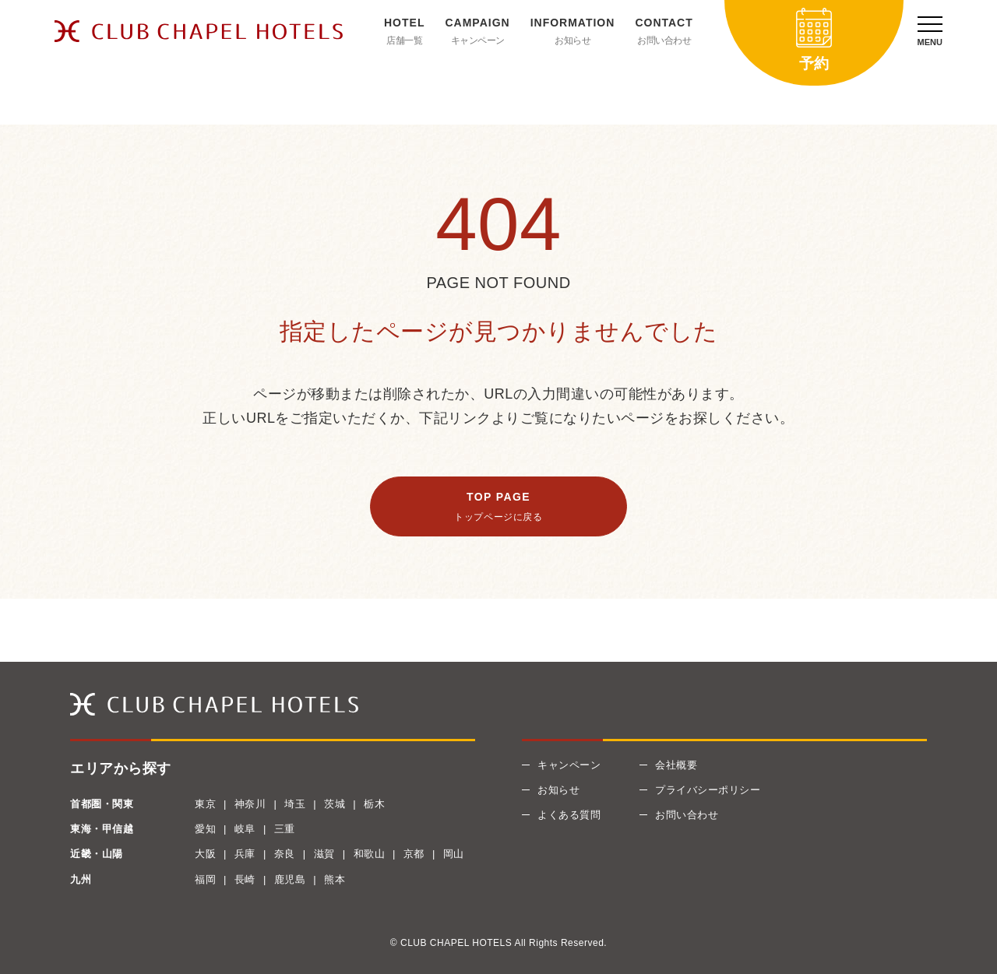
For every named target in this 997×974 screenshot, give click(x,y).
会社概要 (676, 765)
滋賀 (324, 854)
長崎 (244, 879)
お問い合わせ (664, 40)
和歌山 (370, 854)
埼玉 (294, 804)
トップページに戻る (498, 517)
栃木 (374, 804)
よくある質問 (569, 815)
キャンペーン (478, 40)
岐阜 (244, 829)
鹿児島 (290, 879)
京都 (414, 854)
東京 (205, 804)
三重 (284, 829)
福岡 (205, 879)
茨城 (334, 804)
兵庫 (244, 854)
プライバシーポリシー (707, 790)
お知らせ (572, 40)
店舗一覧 (404, 40)
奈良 (284, 854)
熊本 (334, 879)
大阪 (205, 854)
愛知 (205, 829)
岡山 (453, 854)
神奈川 (250, 804)
